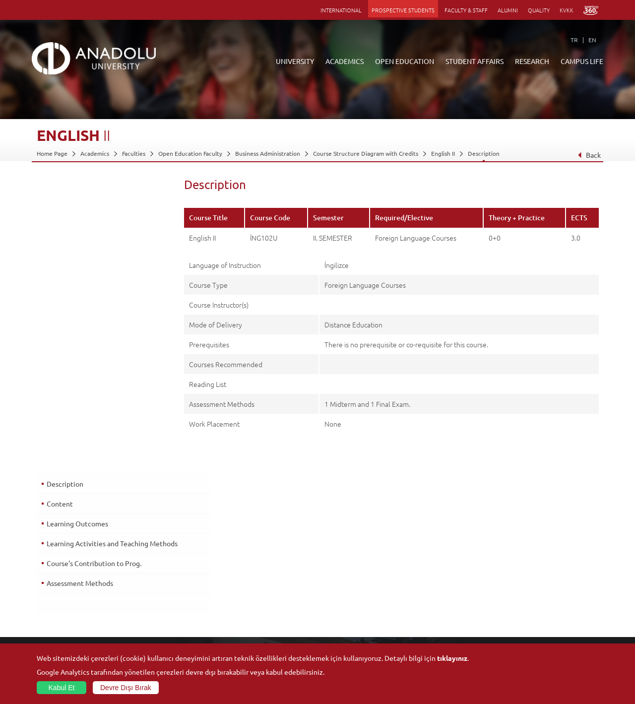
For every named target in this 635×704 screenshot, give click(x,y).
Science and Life (432, 596)
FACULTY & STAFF (466, 10)
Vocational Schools (155, 585)
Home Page (52, 153)
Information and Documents (75, 596)
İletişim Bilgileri (57, 608)
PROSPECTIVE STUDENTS (403, 10)
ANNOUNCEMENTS (249, 562)
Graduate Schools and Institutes (173, 573)
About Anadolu (57, 562)
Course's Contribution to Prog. (93, 270)
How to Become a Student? (260, 619)
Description (484, 153)
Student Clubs (522, 619)
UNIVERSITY (295, 61)
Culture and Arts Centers (537, 573)
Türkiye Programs (247, 585)
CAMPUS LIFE (582, 61)
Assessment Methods (79, 290)
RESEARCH (532, 61)
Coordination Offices (438, 585)
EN (592, 40)
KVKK (566, 10)
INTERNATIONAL (341, 10)
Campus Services (525, 631)
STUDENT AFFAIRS (474, 61)
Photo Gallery (521, 642)
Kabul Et (62, 688)
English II (443, 153)
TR (574, 40)
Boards (46, 585)
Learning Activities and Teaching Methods (97, 252)
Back (589, 154)
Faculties (133, 153)
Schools (140, 596)
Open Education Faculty (190, 153)
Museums (515, 585)
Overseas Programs (249, 608)
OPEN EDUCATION (404, 61)
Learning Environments (254, 642)
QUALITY (539, 10)
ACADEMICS (344, 61)
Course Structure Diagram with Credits (365, 153)
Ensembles (517, 608)
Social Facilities (523, 562)
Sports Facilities (524, 596)
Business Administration (267, 153)
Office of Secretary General (74, 573)
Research (236, 596)
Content (59, 207)
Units (417, 562)
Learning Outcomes (77, 227)
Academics (94, 153)
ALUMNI (508, 10)
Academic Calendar (249, 631)
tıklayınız (452, 657)
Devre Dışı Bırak (125, 688)
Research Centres (434, 573)
